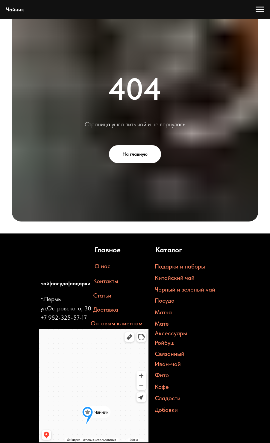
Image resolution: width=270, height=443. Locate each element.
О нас (102, 266)
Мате (162, 323)
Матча (163, 312)
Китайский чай (175, 277)
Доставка (105, 309)
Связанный (169, 353)
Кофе (162, 386)
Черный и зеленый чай (185, 289)
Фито (162, 375)
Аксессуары (171, 333)
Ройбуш (165, 342)
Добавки (166, 409)
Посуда (165, 300)
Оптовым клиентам (116, 323)
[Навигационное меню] (260, 10)
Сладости (167, 398)
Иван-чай (168, 364)
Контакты (105, 281)
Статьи (102, 295)
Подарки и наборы (180, 266)
